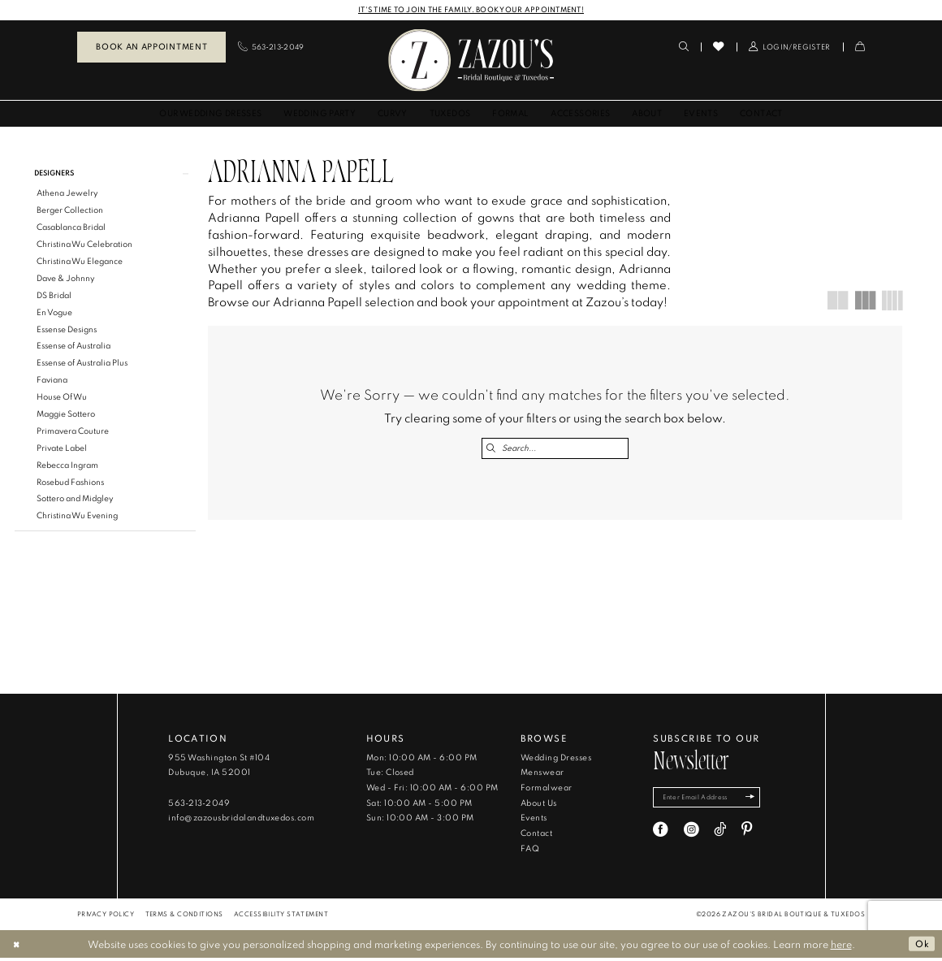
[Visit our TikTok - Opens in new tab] (720, 835)
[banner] (471, 60)
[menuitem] (151, 47)
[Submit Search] (491, 449)
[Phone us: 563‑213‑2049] (271, 47)
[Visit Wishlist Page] (718, 47)
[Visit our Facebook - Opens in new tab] (660, 835)
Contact (536, 837)
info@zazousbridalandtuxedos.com (241, 821)
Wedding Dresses (556, 760)
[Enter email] (712, 802)
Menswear (542, 776)
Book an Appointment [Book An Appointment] (151, 46)
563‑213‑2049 (199, 806)
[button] (790, 47)
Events (534, 821)
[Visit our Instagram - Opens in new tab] (691, 835)
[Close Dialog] (17, 947)
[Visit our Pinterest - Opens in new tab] (746, 835)
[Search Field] (555, 449)
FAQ (530, 851)
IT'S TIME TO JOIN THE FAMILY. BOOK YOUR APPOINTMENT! (471, 9)
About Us (539, 806)
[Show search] (684, 47)
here (841, 947)
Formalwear (547, 791)
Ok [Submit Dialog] (921, 947)
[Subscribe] (760, 802)
